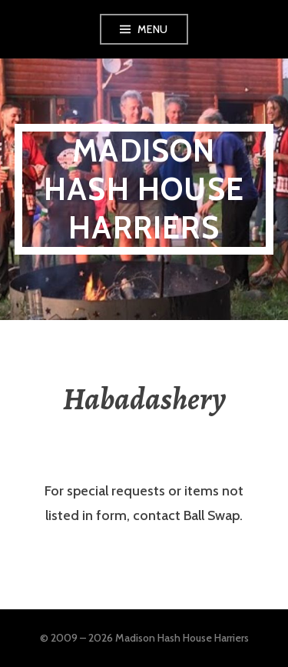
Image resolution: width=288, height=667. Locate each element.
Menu (152, 29)
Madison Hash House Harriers (144, 189)
